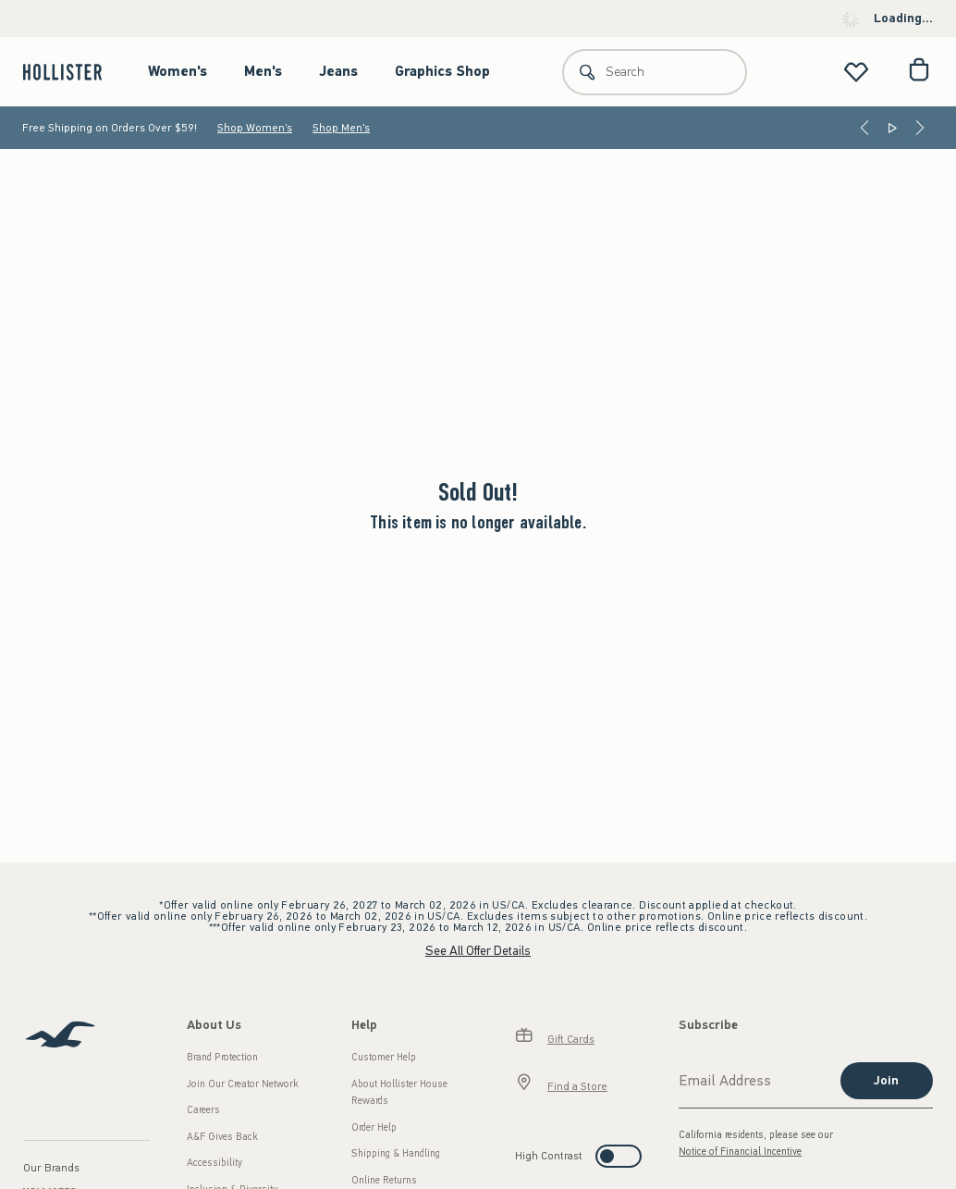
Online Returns (384, 1180)
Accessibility (214, 1163)
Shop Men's (341, 127)
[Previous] (864, 128)
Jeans (338, 71)
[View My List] (856, 71)
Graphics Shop (442, 71)
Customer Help (383, 1057)
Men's (263, 71)
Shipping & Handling (395, 1153)
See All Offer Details (478, 951)
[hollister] (71, 71)
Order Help (374, 1127)
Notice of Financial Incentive (740, 1151)
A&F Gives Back (222, 1137)
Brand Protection (222, 1057)
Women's (177, 71)
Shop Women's (254, 127)
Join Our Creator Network (243, 1084)
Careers (203, 1110)
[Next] (920, 128)
